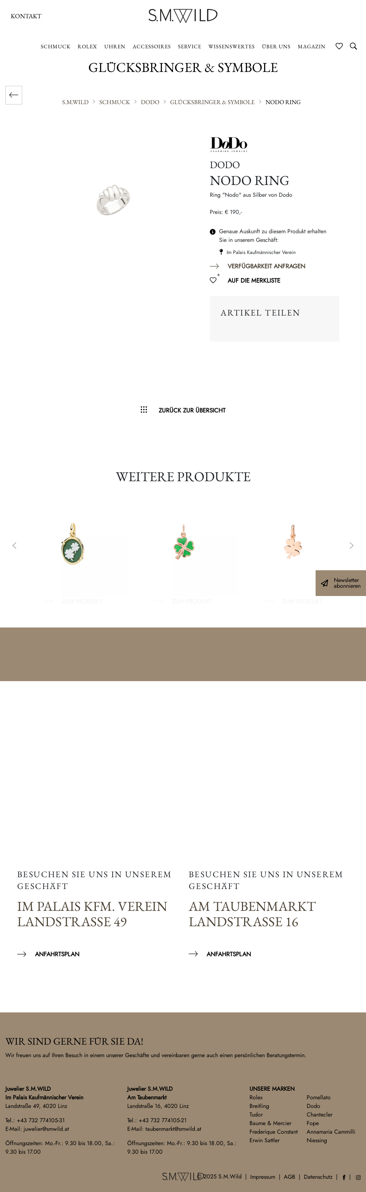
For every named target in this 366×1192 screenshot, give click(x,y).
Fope (313, 1123)
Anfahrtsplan (57, 954)
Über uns (276, 46)
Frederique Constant (273, 1132)
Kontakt (26, 16)
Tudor (256, 1114)
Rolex (256, 1097)
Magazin (312, 46)
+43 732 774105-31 (41, 1120)
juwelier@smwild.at (46, 1129)
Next (351, 546)
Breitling (259, 1106)
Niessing (317, 1140)
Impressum (262, 1177)
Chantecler (319, 1114)
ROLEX (87, 46)
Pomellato (319, 1097)
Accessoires (152, 46)
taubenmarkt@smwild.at (173, 1129)
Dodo (313, 1106)
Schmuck (55, 46)
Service (189, 46)
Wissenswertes (231, 46)
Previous (14, 546)
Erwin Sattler (264, 1140)
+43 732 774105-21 (163, 1120)
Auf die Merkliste (254, 280)
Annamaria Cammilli (331, 1132)
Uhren (114, 46)
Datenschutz (318, 1177)
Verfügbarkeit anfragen (266, 266)
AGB (289, 1177)
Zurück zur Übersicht (192, 410)
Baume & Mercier (270, 1123)
